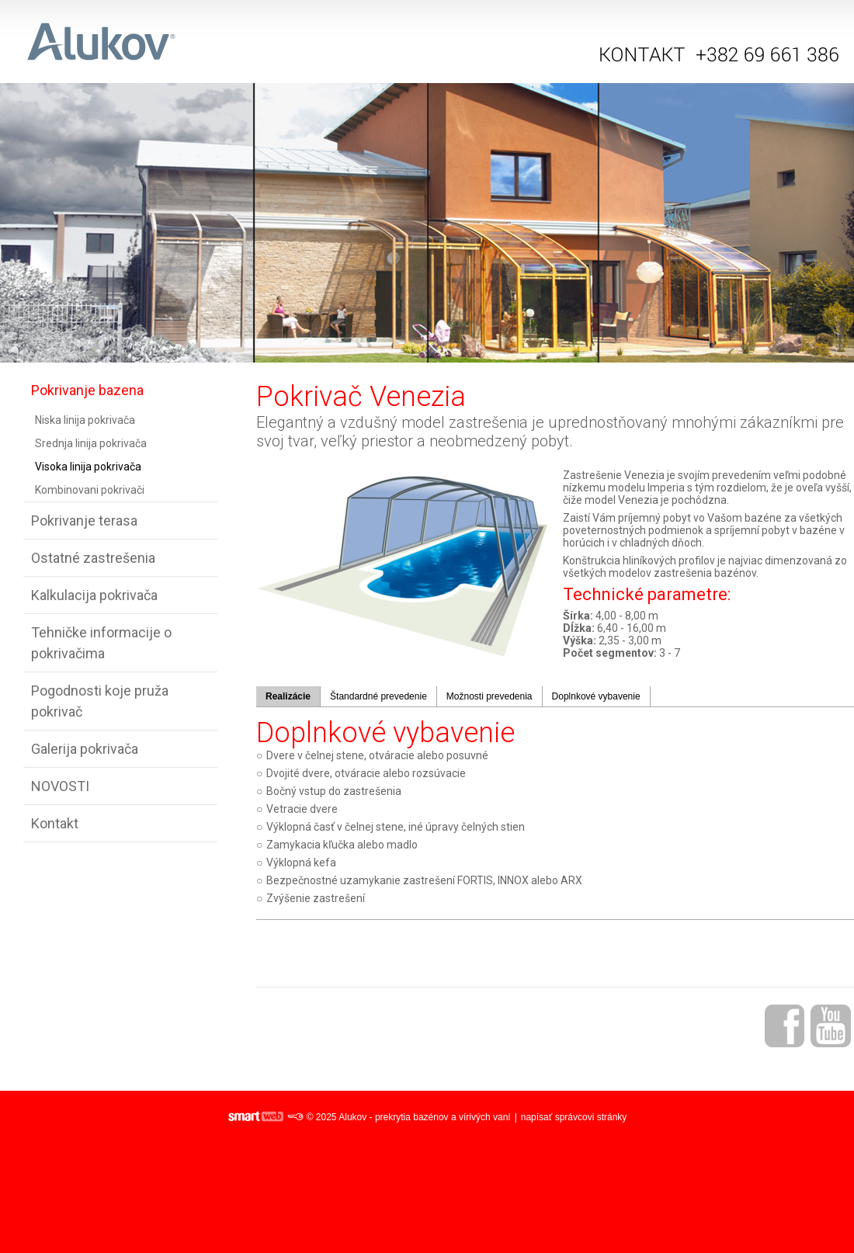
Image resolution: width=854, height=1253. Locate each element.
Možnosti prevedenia (489, 696)
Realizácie (288, 696)
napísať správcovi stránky (574, 1117)
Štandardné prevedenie (378, 696)
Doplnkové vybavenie (596, 696)
